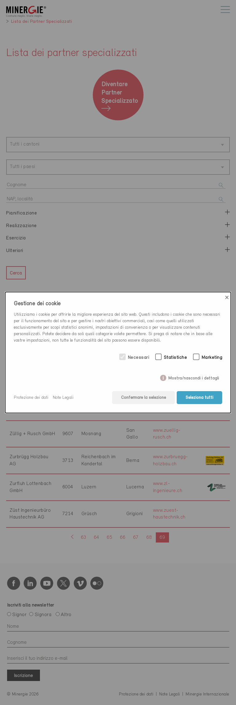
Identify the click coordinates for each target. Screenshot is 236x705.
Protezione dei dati (31, 397)
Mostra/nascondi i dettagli (193, 377)
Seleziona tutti (199, 397)
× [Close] (227, 297)
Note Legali (63, 397)
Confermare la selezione (143, 397)
